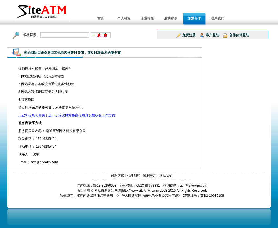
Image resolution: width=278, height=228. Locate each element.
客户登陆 (212, 35)
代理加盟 (133, 175)
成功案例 (170, 18)
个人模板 (124, 18)
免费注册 (189, 35)
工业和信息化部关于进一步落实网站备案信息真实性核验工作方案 (66, 115)
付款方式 (117, 175)
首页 (100, 18)
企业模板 (147, 18)
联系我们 (217, 18)
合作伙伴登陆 (239, 35)
